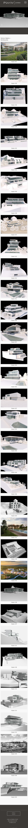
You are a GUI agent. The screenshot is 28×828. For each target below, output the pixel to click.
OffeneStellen (13, 813)
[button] (25, 2)
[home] (10, 2)
